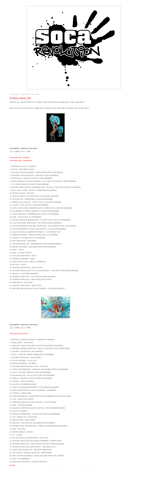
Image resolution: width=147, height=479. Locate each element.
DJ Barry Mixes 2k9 (20, 98)
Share (12, 465)
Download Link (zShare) (19, 333)
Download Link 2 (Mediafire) (21, 160)
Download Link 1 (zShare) (20, 157)
